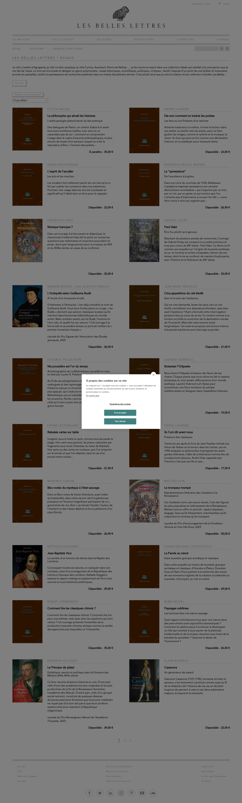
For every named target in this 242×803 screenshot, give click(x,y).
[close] (153, 374)
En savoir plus (92, 395)
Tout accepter (120, 413)
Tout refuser (120, 421)
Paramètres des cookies (120, 404)
